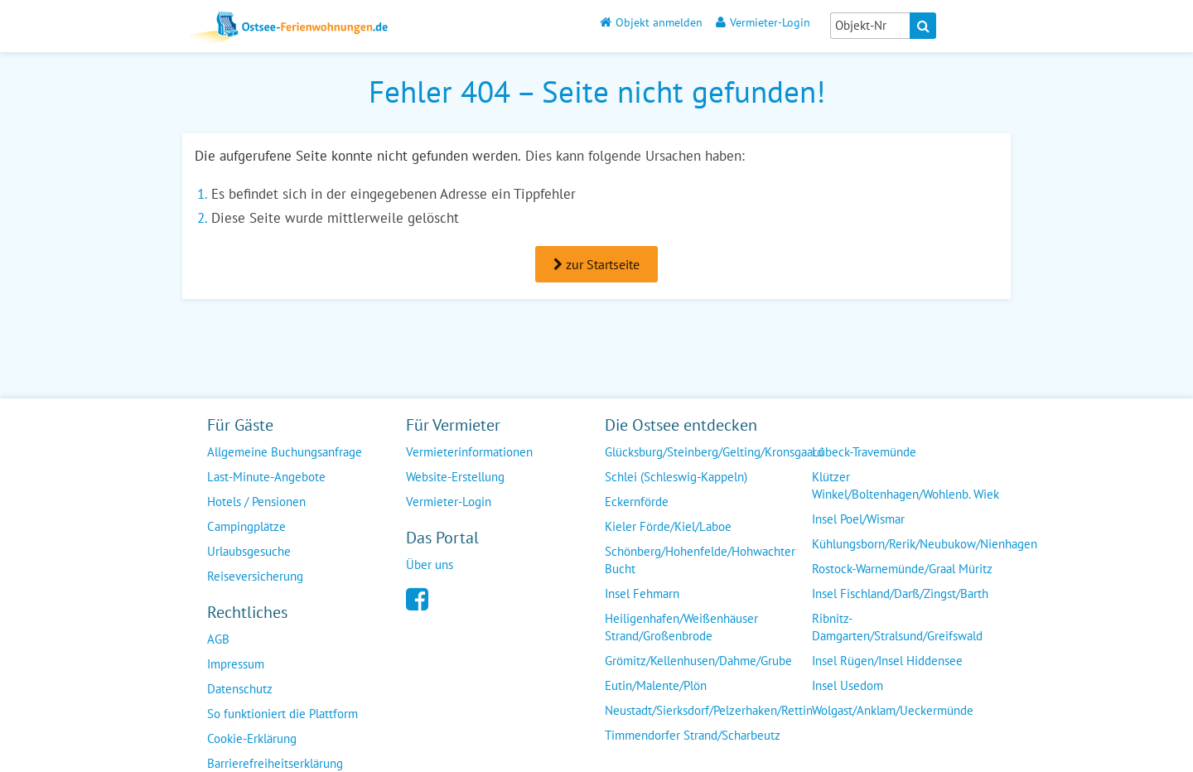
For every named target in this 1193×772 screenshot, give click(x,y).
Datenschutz (240, 689)
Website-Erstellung (455, 477)
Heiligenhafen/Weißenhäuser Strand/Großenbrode (681, 627)
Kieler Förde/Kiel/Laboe (668, 526)
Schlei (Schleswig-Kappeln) (676, 477)
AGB (218, 639)
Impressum (235, 664)
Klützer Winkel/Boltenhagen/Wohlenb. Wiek (905, 485)
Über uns (429, 564)
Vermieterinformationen (469, 452)
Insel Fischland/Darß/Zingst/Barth (900, 593)
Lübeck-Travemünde (864, 452)
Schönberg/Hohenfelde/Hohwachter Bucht (700, 560)
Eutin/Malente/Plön (656, 685)
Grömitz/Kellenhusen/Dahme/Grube (698, 660)
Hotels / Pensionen (256, 501)
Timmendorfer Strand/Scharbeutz (692, 735)
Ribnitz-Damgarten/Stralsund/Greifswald (897, 627)
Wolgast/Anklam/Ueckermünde (892, 710)
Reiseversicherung (255, 576)
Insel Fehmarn (642, 593)
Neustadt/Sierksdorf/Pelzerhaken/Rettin (709, 710)
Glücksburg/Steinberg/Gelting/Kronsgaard (714, 452)
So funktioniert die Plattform (282, 713)
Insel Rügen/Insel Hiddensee (887, 660)
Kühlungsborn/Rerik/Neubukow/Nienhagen (924, 544)
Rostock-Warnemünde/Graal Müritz (902, 569)
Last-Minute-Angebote (266, 477)
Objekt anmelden (651, 22)
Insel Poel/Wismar (858, 519)
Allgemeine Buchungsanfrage (284, 452)
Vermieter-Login (763, 22)
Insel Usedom (847, 685)
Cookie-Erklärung (252, 738)
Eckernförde (637, 501)
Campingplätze (246, 526)
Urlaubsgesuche (249, 551)
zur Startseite (596, 264)
